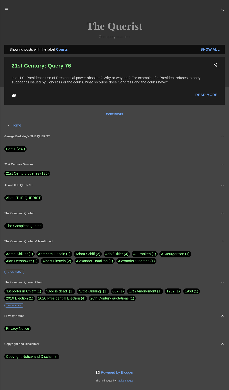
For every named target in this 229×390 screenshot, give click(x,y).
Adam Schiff (87, 254)
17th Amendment (142, 291)
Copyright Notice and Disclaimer (32, 357)
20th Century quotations (109, 298)
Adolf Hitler (116, 254)
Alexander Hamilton (94, 261)
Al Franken (144, 254)
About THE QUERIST (23, 198)
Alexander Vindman (136, 261)
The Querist (114, 26)
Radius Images (124, 380)
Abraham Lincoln (54, 254)
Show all (210, 49)
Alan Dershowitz (21, 261)
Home (16, 125)
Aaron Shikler (19, 254)
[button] (215, 65)
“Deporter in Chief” (21, 291)
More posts (114, 114)
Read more (206, 95)
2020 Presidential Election (59, 298)
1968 (189, 291)
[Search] (222, 9)
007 (115, 291)
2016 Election (17, 298)
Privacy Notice (17, 328)
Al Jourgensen (175, 254)
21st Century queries (22, 173)
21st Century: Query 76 (41, 66)
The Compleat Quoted (24, 226)
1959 (170, 291)
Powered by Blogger (114, 372)
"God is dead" (57, 291)
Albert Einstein (57, 261)
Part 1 (15, 149)
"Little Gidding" (90, 291)
